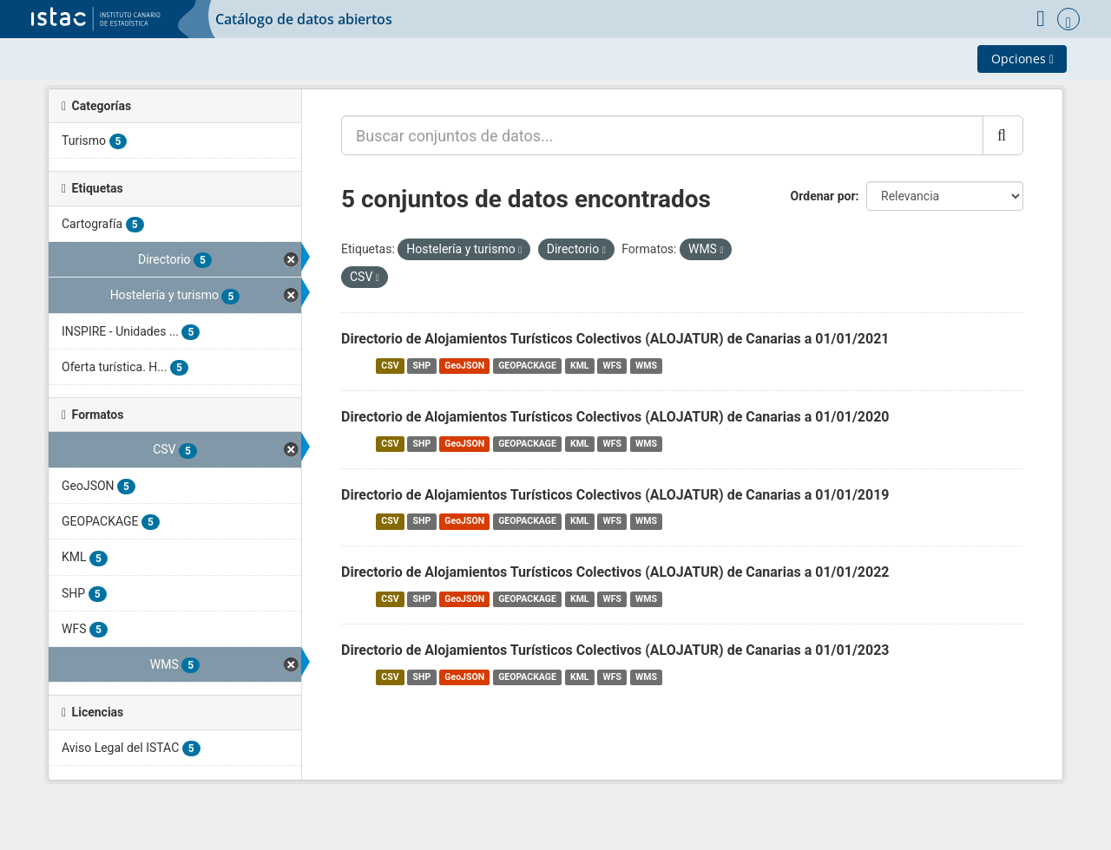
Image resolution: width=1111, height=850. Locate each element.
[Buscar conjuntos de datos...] (662, 135)
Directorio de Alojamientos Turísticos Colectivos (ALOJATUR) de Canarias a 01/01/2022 (615, 572)
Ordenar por (823, 196)
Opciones (1022, 58)
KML (579, 365)
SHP (422, 365)
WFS (612, 365)
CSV (389, 365)
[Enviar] (1003, 135)
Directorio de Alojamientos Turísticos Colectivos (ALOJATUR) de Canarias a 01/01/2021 (615, 338)
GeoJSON (464, 365)
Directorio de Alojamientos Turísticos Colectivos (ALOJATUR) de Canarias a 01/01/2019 (615, 495)
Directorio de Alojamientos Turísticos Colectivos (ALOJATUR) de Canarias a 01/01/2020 (615, 417)
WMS (646, 365)
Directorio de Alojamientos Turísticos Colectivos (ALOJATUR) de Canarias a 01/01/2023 (615, 650)
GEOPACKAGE (527, 365)
